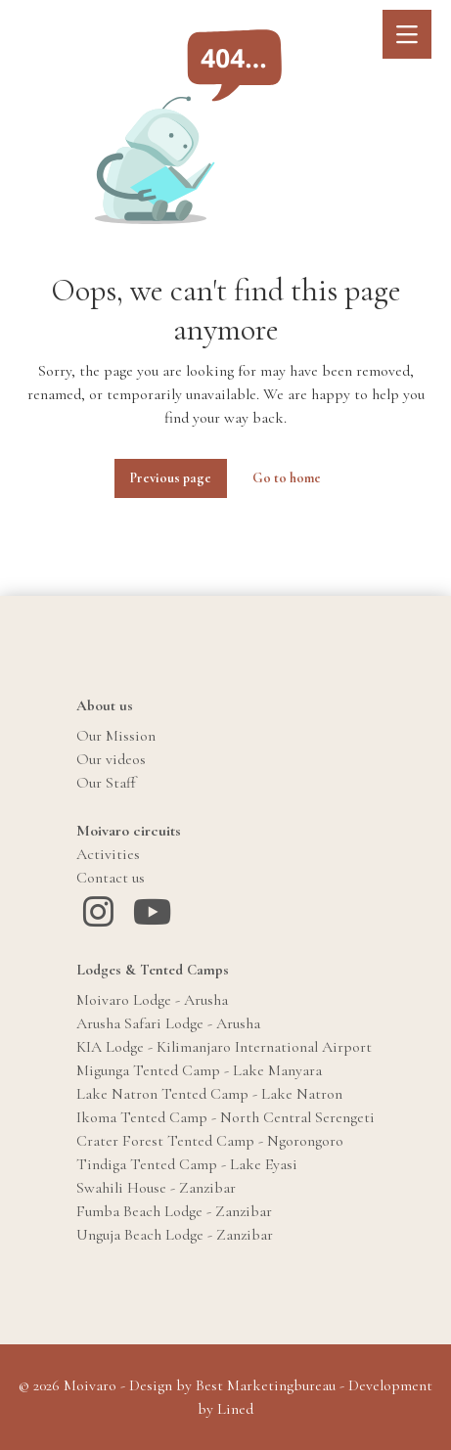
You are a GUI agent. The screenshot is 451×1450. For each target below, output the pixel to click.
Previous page (170, 478)
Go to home (286, 478)
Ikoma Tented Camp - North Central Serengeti (225, 1117)
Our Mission (116, 736)
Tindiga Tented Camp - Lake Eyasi (186, 1164)
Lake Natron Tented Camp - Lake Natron (209, 1094)
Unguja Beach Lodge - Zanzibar (174, 1235)
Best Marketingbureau (266, 1385)
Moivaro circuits (128, 830)
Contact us (110, 877)
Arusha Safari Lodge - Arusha (168, 1023)
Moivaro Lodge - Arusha (152, 1000)
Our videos (111, 759)
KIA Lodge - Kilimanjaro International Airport (224, 1047)
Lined (235, 1409)
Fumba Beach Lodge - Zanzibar (174, 1211)
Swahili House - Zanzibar (156, 1188)
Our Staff (106, 783)
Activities (108, 854)
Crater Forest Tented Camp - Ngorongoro (209, 1141)
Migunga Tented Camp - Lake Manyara (199, 1070)
